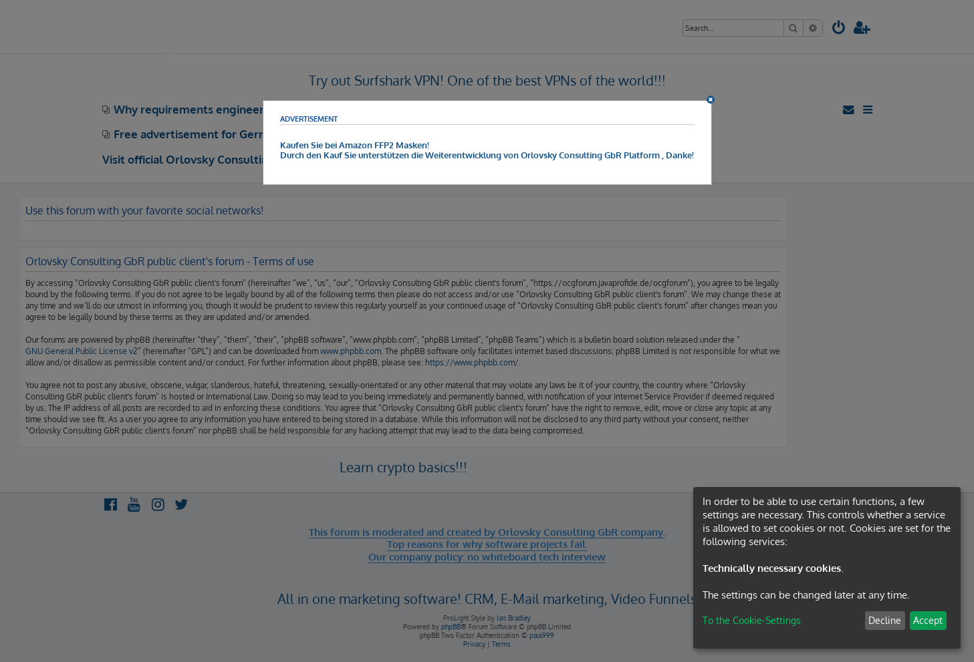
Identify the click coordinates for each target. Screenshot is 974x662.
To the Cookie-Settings (752, 620)
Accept (928, 620)
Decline (884, 620)
